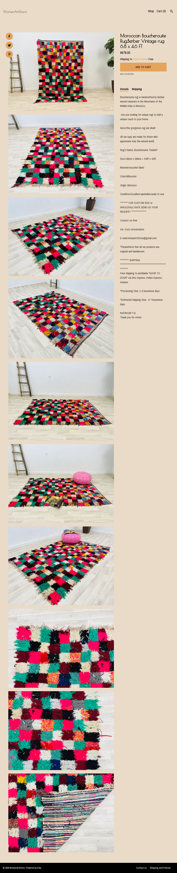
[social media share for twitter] (9, 46)
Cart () (161, 11)
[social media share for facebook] (9, 36)
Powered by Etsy (33, 867)
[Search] (171, 12)
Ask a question (127, 74)
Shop (151, 11)
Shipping (137, 89)
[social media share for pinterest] (9, 55)
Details (124, 89)
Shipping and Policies (160, 867)
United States (140, 59)
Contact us (141, 867)
